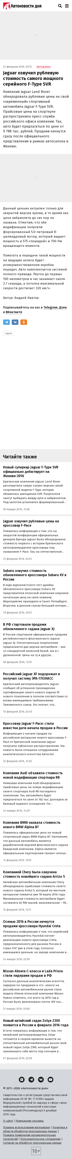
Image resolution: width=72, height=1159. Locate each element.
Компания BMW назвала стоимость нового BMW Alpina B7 (31, 824)
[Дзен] (22, 1080)
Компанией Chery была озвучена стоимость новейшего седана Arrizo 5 (34, 874)
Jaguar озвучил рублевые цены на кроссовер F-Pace (31, 523)
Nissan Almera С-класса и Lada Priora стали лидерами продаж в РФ (33, 973)
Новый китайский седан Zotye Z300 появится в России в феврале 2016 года (35, 1023)
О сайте (8, 1121)
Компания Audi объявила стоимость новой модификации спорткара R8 (33, 775)
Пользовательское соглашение (40, 1139)
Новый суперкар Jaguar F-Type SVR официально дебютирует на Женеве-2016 (30, 471)
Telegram (50, 307)
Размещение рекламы (30, 1121)
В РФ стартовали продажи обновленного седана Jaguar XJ (29, 626)
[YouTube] (50, 1080)
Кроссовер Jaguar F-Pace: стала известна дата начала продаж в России (35, 725)
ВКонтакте (14, 312)
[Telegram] (6, 322)
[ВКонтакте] (15, 322)
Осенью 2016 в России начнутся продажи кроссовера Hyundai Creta (31, 923)
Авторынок (43, 66)
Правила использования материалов (26, 1127)
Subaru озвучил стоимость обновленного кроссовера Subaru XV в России (34, 575)
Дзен (63, 307)
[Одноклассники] (23, 322)
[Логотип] (22, 6)
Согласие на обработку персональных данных (32, 1143)
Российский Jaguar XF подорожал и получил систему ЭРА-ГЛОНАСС (31, 676)
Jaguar (8, 333)
